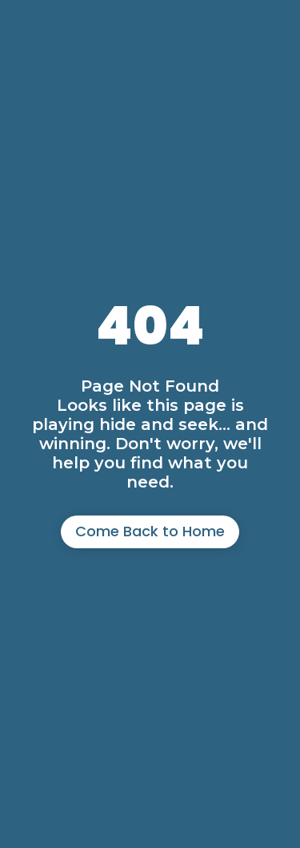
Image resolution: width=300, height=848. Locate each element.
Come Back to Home (150, 531)
